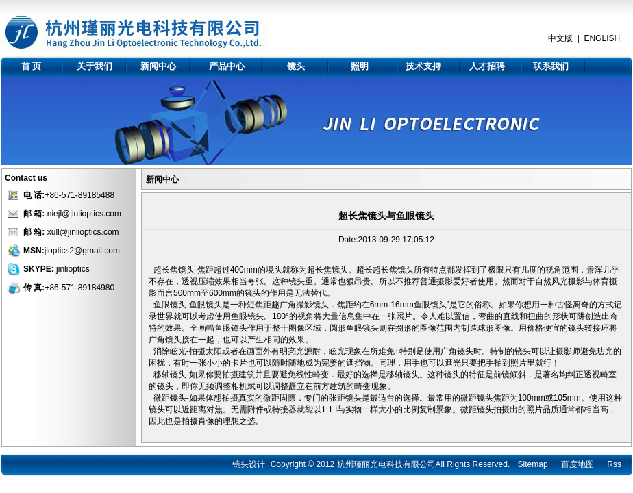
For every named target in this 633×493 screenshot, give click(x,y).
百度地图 (577, 464)
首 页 (31, 66)
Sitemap (533, 464)
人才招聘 (487, 66)
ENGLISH (602, 38)
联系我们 (551, 66)
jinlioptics (73, 269)
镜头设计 (248, 464)
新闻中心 (158, 66)
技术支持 (423, 66)
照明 (360, 66)
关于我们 (94, 66)
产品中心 (227, 66)
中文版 (560, 38)
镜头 (296, 66)
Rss (614, 464)
